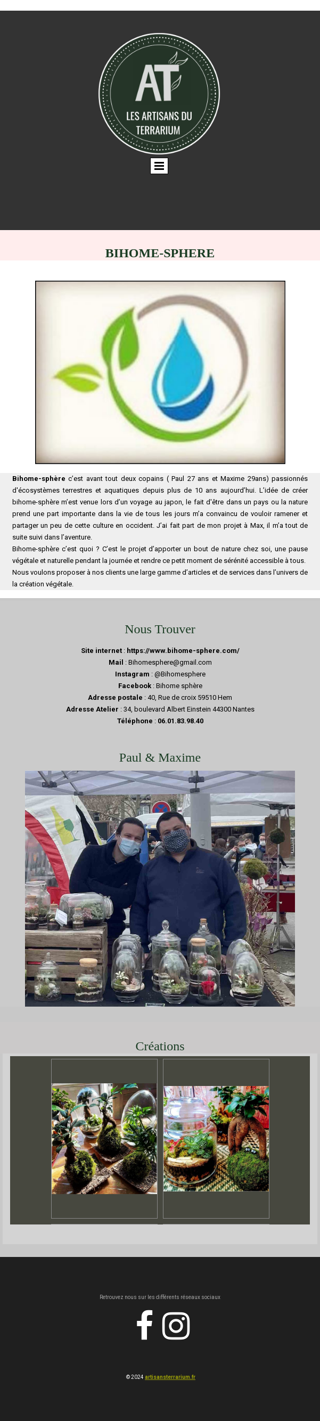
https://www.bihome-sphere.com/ (183, 651)
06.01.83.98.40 (180, 721)
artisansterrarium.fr (170, 1377)
